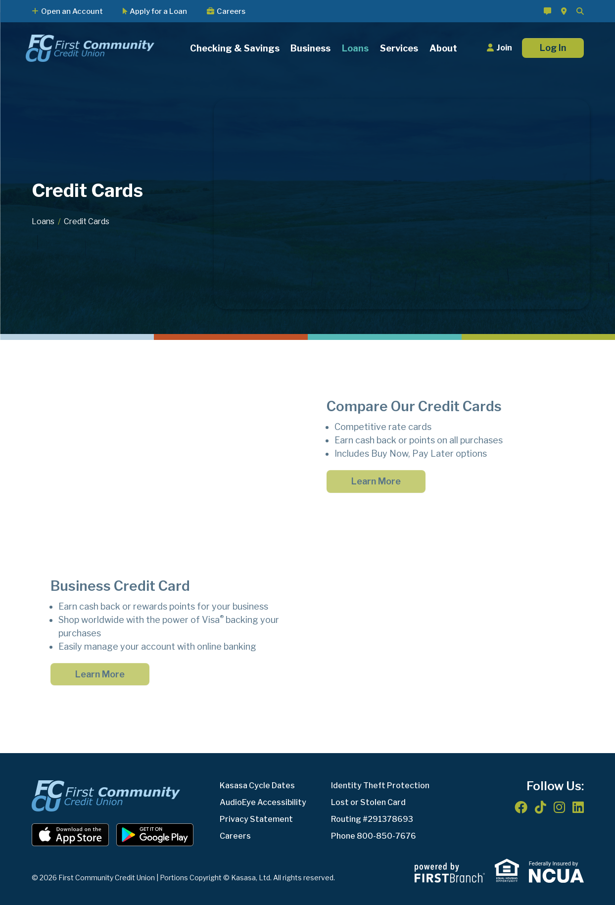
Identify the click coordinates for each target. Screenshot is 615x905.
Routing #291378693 (372, 819)
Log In (553, 48)
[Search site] (580, 11)
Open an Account (72, 11)
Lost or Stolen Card (368, 802)
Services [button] (399, 48)
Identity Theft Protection (380, 785)
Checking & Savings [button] (235, 48)
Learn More (376, 481)
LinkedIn (578, 807)
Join (504, 47)
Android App (154, 834)
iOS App (70, 834)
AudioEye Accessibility (263, 802)
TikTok (540, 807)
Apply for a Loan (158, 11)
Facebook (521, 807)
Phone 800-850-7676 (373, 836)
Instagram (559, 807)
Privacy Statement (256, 819)
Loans (43, 221)
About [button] (443, 48)
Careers (231, 11)
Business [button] (310, 48)
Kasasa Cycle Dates (257, 785)
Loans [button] (355, 48)
